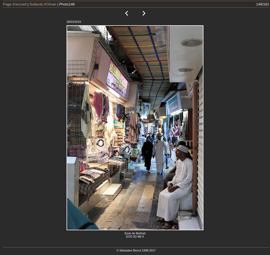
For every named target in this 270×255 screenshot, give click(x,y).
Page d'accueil (14, 4)
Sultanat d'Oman (42, 4)
